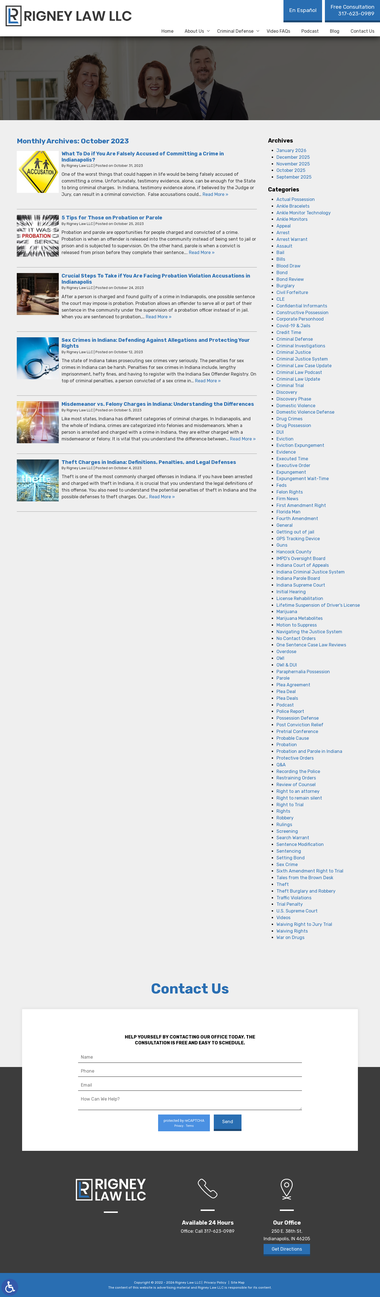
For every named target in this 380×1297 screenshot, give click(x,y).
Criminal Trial (290, 385)
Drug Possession (293, 425)
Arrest (283, 232)
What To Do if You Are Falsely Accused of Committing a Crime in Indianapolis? (143, 157)
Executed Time (292, 458)
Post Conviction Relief (299, 724)
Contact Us (362, 31)
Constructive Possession (302, 312)
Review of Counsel (296, 784)
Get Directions (287, 1249)
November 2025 (293, 164)
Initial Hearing (291, 591)
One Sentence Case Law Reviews (311, 645)
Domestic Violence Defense (305, 412)
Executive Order (293, 465)
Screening (287, 831)
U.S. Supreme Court (297, 911)
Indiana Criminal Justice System (310, 572)
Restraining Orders (296, 778)
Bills (280, 259)
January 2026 (291, 150)
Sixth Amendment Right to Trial (309, 871)
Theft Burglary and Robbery (306, 891)
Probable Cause (292, 738)
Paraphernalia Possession (303, 671)
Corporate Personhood (300, 319)
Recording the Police (298, 771)
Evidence (286, 452)
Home (167, 31)
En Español (302, 10)
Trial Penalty (289, 904)
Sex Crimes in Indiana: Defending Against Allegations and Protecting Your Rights (156, 343)
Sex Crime (287, 864)
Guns (281, 545)
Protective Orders (295, 758)
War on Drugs (290, 937)
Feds (281, 485)
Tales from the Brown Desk (304, 877)
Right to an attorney (298, 791)
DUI (280, 432)
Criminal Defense (235, 31)
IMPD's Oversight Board (300, 558)
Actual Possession (295, 199)
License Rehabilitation (299, 598)
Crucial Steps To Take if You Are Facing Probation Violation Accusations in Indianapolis (156, 279)
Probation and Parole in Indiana (309, 751)
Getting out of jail (295, 532)
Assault (284, 246)
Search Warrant (292, 837)
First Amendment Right (301, 505)
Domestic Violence (295, 405)
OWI (280, 658)
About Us (194, 31)
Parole (283, 678)
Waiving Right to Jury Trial (304, 924)
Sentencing (288, 851)
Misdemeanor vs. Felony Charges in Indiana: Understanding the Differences (158, 404)
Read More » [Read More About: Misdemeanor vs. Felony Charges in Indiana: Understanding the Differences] (243, 439)
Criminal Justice (293, 352)
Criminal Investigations (300, 345)
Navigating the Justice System (309, 631)
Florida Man (288, 511)
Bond (282, 272)
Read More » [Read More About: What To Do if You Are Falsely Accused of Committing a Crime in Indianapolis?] (215, 194)
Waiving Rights (292, 931)
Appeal (283, 226)
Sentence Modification (300, 844)
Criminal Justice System (302, 359)
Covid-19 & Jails (293, 325)
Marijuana (286, 611)
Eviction (285, 439)
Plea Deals (287, 698)
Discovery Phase (293, 399)
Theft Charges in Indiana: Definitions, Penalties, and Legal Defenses (149, 462)
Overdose (286, 651)
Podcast (310, 31)
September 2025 (293, 177)
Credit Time (288, 332)
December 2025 (293, 157)
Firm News (287, 498)
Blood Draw (288, 266)
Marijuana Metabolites (299, 618)
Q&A (281, 764)
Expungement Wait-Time (302, 478)
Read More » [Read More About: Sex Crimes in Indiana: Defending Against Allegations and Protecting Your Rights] (208, 380)
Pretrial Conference (297, 731)
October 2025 (290, 170)
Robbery (285, 818)
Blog (334, 31)
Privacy (178, 1125)
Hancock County (293, 551)
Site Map (238, 1282)
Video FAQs (278, 31)
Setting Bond (290, 857)
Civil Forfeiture (292, 292)
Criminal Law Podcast (299, 372)
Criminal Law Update (298, 379)
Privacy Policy (215, 1282)
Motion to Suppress (296, 625)
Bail (280, 252)
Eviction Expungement (300, 445)
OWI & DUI (286, 665)
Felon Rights (289, 492)
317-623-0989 (352, 10)
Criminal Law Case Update (304, 365)
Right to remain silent (299, 798)
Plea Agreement (293, 684)
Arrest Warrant (292, 239)
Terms (190, 1125)
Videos (283, 917)
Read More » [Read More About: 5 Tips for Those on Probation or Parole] (202, 252)
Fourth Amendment (297, 518)
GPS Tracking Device (298, 538)
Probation (286, 744)
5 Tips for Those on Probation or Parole (112, 218)
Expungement (291, 472)
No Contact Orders (296, 638)
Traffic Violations (293, 897)
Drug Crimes (289, 418)
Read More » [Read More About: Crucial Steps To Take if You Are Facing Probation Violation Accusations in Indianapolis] (159, 316)
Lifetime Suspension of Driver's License (318, 605)
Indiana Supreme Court (300, 585)
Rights (283, 811)
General (284, 525)
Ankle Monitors (292, 219)
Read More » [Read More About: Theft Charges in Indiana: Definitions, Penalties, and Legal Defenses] (162, 496)
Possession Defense (297, 718)
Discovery (286, 392)
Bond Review (290, 279)
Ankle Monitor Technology (303, 212)
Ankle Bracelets (292, 206)
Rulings (284, 824)
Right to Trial (290, 804)
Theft (282, 884)
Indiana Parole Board (298, 578)
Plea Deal (286, 691)
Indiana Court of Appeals (302, 565)
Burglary (285, 285)
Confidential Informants (301, 306)
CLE (280, 299)
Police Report (290, 711)
